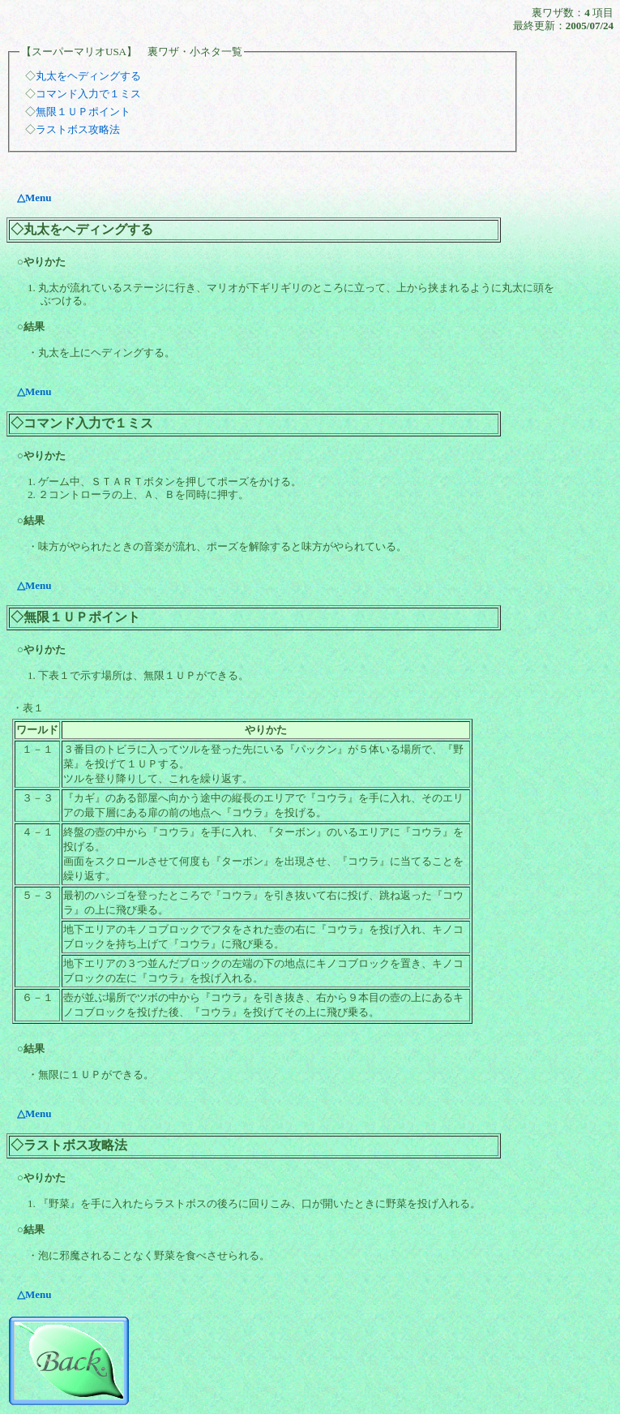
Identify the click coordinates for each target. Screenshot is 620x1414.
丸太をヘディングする (88, 76)
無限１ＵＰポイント (83, 111)
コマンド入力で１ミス (88, 94)
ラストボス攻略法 (78, 129)
